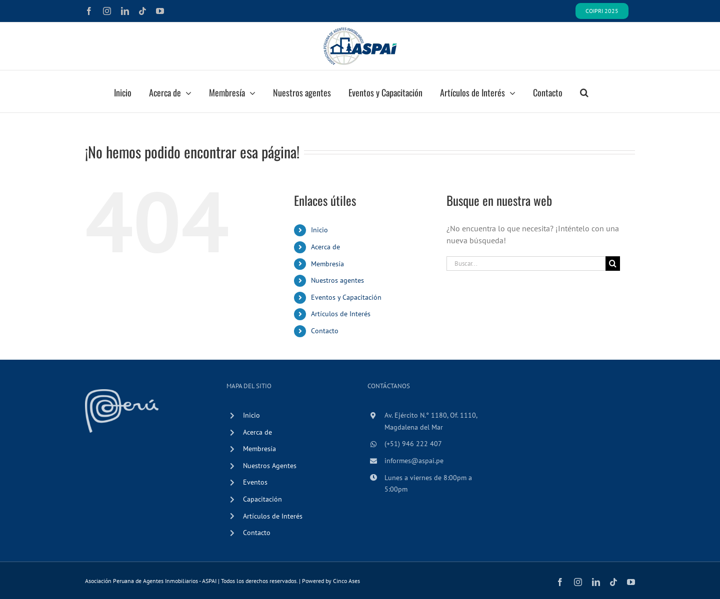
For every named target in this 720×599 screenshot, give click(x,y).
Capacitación (262, 499)
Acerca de (325, 246)
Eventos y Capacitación (346, 297)
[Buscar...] (526, 263)
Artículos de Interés (340, 313)
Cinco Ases (346, 581)
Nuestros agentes (337, 280)
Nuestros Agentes (269, 465)
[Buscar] (613, 263)
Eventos (255, 482)
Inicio (319, 229)
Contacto (324, 330)
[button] (584, 91)
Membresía (327, 263)
